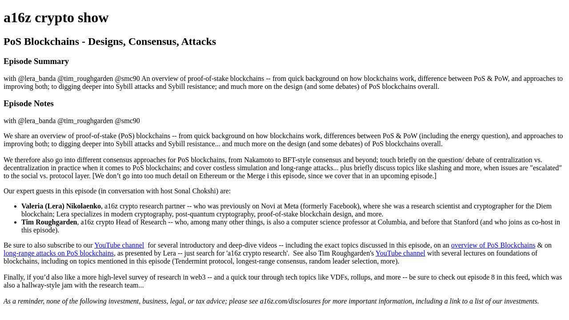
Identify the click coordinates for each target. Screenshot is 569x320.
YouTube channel (119, 245)
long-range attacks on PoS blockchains (59, 253)
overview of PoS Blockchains (493, 245)
